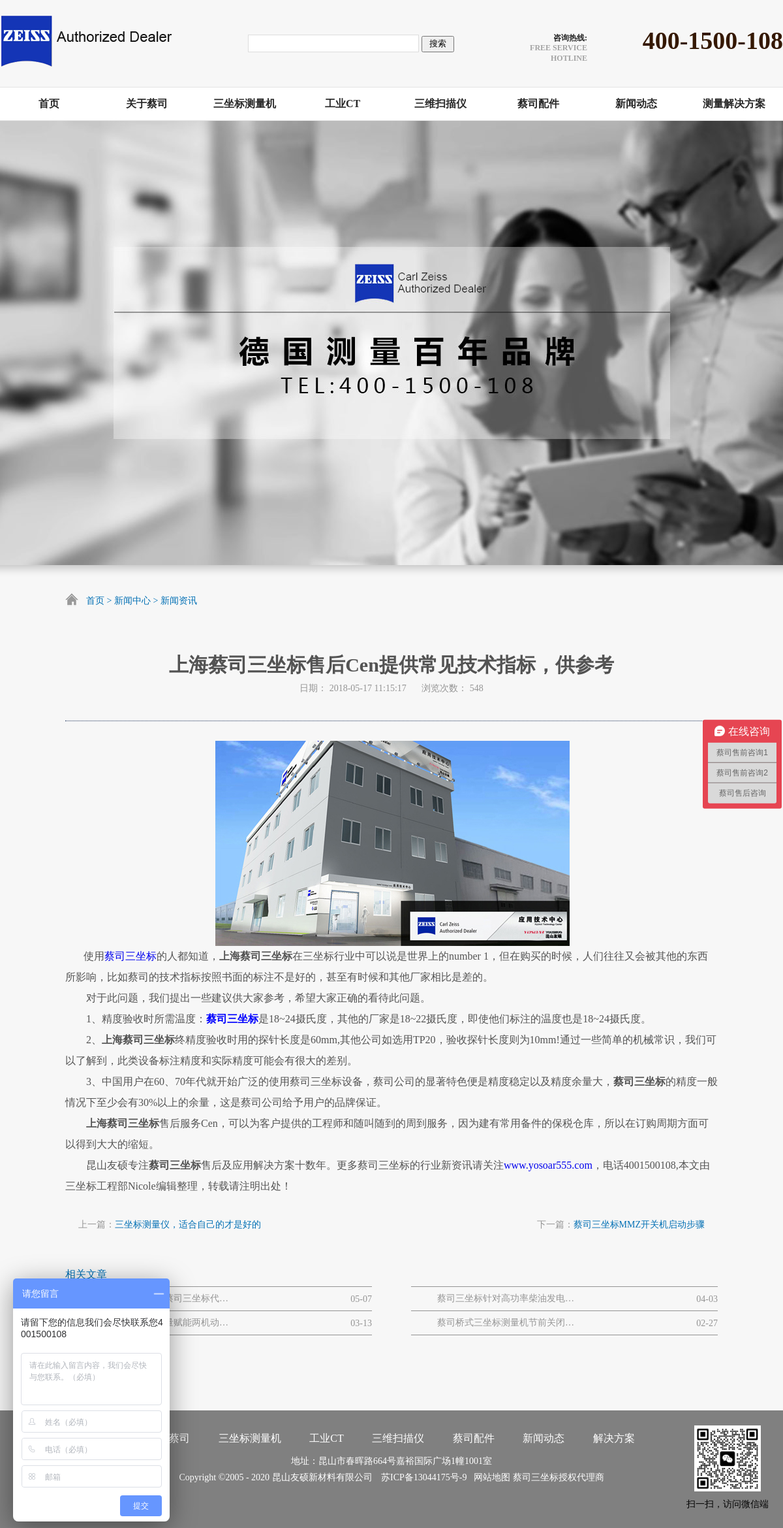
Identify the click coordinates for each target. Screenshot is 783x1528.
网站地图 (489, 1477)
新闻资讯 (179, 601)
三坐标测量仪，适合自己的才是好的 (188, 1224)
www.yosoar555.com (548, 1165)
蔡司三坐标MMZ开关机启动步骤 (639, 1224)
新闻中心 (132, 601)
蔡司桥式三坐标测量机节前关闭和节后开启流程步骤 (505, 1322)
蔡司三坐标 (130, 956)
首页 (95, 601)
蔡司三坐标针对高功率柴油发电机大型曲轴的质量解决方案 (505, 1298)
